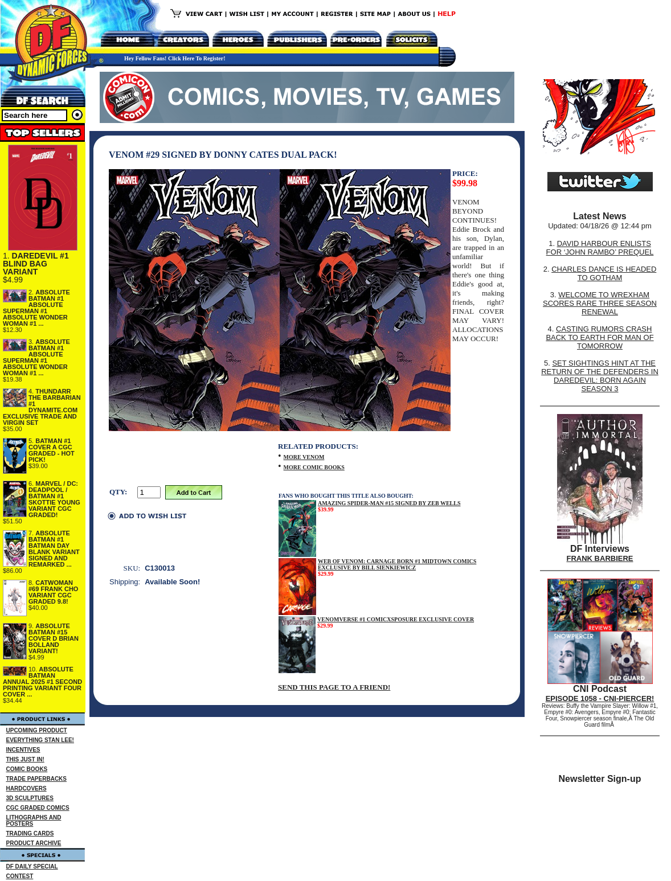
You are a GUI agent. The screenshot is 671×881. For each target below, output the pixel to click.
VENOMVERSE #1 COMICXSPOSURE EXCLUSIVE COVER (395, 619)
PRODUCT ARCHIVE (34, 843)
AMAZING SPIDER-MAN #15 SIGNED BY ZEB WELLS (389, 503)
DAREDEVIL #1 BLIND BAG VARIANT (36, 263)
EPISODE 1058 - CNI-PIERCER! (600, 698)
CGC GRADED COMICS (37, 808)
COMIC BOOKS (27, 769)
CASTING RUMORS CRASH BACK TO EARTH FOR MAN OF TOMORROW (599, 337)
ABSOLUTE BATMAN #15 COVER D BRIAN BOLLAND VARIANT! (53, 638)
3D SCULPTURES (30, 798)
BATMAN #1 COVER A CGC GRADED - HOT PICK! (51, 450)
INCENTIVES (23, 750)
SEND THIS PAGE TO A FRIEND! (334, 687)
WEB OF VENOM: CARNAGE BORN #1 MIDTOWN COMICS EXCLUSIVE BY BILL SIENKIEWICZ (397, 564)
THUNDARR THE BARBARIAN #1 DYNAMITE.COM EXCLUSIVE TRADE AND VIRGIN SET (42, 407)
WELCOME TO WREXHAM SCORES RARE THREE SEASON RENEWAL (600, 303)
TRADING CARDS (30, 833)
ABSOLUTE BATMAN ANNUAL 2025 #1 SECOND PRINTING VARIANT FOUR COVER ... (42, 682)
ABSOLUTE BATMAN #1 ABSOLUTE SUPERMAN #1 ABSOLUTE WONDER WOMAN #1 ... (36, 308)
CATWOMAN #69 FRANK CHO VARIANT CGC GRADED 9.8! (53, 592)
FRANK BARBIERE (600, 558)
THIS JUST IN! (25, 759)
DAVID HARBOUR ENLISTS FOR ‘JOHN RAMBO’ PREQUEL (600, 247)
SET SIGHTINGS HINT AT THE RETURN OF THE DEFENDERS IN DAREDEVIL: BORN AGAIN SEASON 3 (599, 376)
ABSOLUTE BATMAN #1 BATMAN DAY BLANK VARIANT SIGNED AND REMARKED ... (54, 549)
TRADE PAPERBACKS (36, 779)
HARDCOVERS (26, 788)
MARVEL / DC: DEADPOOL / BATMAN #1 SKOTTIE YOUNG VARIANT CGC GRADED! (54, 499)
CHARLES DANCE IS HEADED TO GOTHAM (603, 273)
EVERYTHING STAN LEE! (40, 740)
